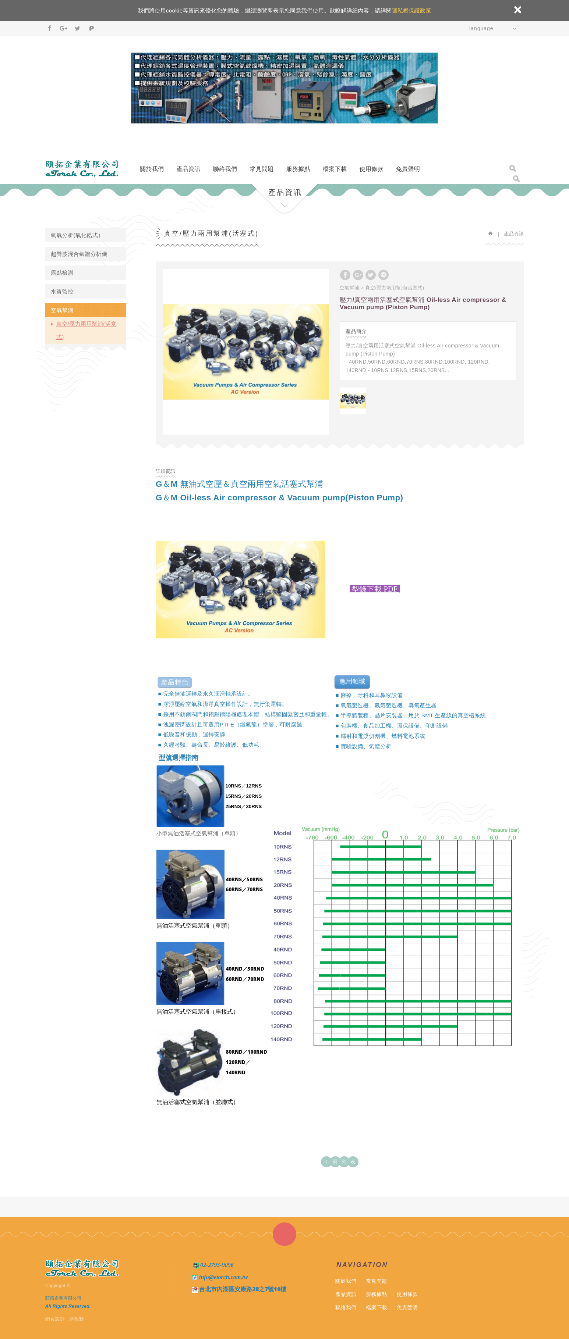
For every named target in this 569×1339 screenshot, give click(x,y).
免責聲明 (408, 169)
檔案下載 (335, 169)
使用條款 (371, 169)
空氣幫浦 (62, 310)
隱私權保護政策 (411, 10)
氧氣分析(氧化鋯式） (77, 235)
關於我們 (152, 169)
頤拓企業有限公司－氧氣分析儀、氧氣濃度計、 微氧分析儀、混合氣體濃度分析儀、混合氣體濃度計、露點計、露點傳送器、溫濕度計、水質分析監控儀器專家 (82, 168)
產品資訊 (188, 169)
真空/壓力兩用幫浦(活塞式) (86, 330)
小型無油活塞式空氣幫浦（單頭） (198, 833)
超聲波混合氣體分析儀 (79, 254)
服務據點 (298, 169)
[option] (246, 352)
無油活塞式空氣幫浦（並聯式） (197, 1102)
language (481, 28)
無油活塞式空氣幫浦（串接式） (197, 1011)
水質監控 (62, 291)
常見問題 (261, 169)
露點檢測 (62, 272)
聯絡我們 (225, 169)
